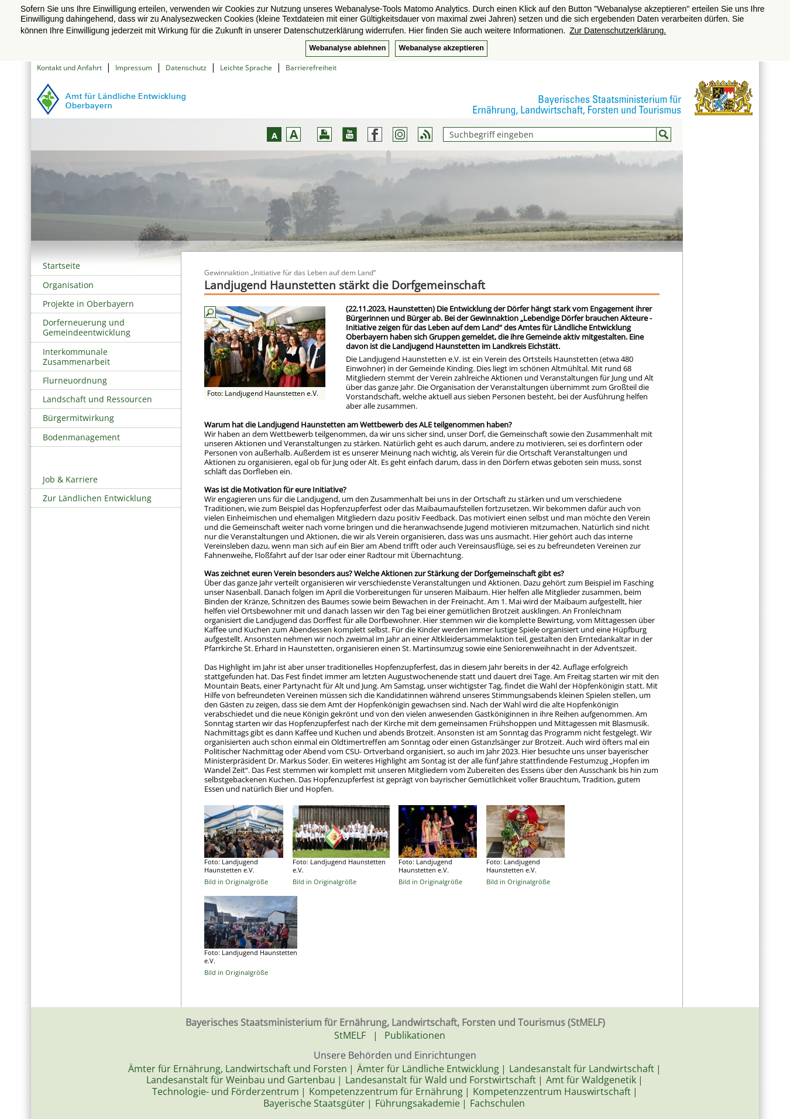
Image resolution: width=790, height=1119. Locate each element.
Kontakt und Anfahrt (69, 68)
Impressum (133, 68)
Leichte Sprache (246, 68)
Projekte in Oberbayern (88, 303)
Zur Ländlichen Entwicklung (97, 498)
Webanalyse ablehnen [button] (347, 48)
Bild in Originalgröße (236, 881)
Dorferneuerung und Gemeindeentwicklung (86, 327)
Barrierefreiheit (311, 68)
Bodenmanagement (81, 437)
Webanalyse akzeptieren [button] (441, 48)
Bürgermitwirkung (78, 417)
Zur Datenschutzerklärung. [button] (617, 30)
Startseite (61, 265)
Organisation (68, 284)
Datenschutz (186, 68)
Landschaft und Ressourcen (97, 399)
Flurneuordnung (75, 380)
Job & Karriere (70, 479)
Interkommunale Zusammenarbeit (76, 356)
